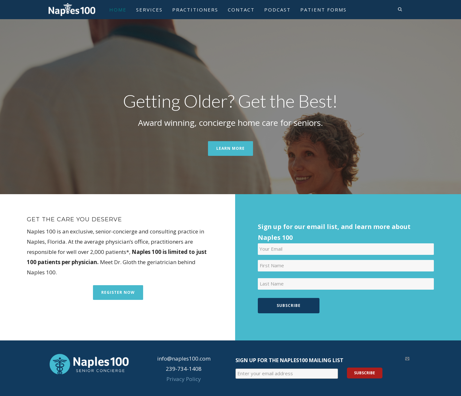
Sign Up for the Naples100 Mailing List (289, 360)
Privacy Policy (183, 379)
